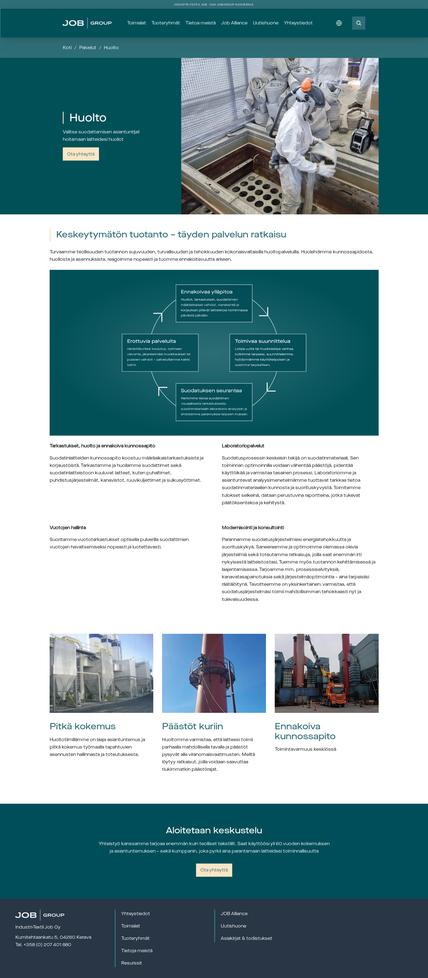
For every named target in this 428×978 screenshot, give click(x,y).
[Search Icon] (358, 23)
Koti (67, 48)
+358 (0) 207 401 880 (47, 945)
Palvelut (87, 48)
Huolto (111, 48)
